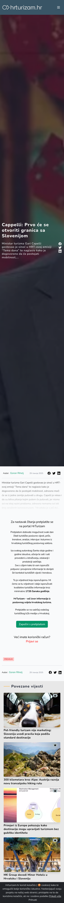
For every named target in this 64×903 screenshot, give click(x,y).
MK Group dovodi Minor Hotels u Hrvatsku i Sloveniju (25, 876)
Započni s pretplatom (32, 624)
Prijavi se (32, 641)
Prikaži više (55, 896)
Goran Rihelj (15, 672)
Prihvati (33, 900)
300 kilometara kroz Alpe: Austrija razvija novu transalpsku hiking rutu (31, 781)
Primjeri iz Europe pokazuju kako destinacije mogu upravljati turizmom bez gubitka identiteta (31, 829)
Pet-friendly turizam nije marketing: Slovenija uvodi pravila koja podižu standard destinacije (27, 733)
